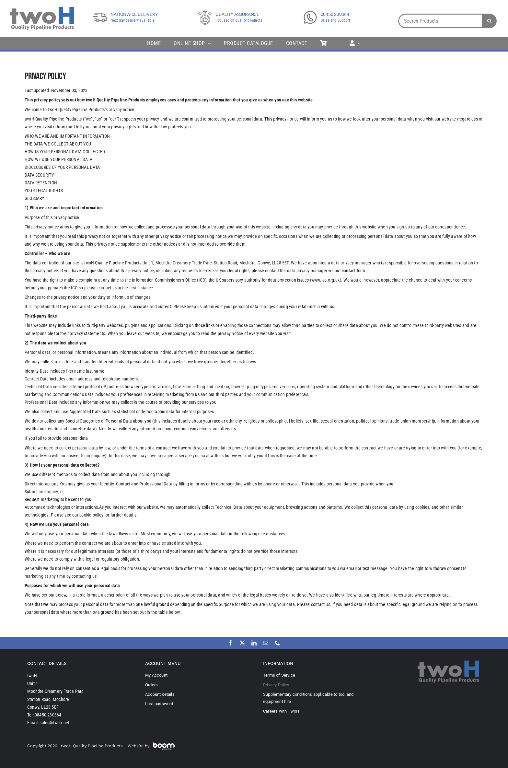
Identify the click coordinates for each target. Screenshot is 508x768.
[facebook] (230, 643)
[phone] (277, 643)
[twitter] (242, 643)
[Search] (489, 21)
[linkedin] (254, 643)
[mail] (265, 643)
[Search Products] (440, 21)
